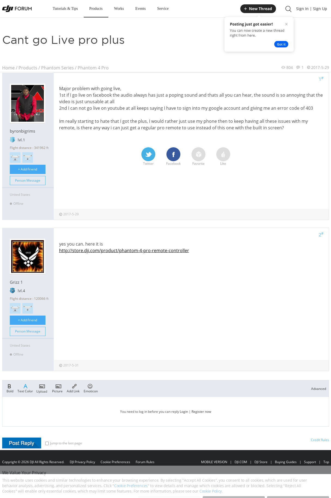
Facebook (173, 156)
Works (119, 9)
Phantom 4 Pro (93, 68)
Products (96, 9)
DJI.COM (241, 462)
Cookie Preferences (115, 462)
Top (326, 462)
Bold (10, 388)
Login (184, 411)
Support (310, 462)
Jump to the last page (63, 443)
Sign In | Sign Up (311, 8)
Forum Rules (145, 462)
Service (163, 9)
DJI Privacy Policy (82, 462)
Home (8, 68)
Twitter (148, 156)
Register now (201, 411)
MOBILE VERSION (214, 462)
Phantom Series (57, 68)
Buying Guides (286, 462)
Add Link (73, 388)
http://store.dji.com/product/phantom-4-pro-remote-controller (124, 250)
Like (223, 156)
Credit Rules (320, 440)
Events (140, 9)
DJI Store (261, 462)
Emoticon (91, 388)
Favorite (198, 156)
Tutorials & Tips (65, 9)
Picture (57, 388)
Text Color (25, 388)
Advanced (318, 388)
